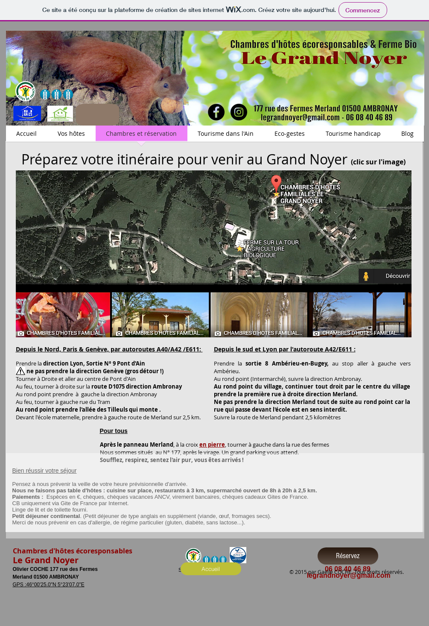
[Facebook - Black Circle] (216, 112)
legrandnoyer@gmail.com (349, 575)
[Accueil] (211, 568)
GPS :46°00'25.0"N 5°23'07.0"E (49, 585)
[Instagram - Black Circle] (239, 112)
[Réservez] (348, 556)
